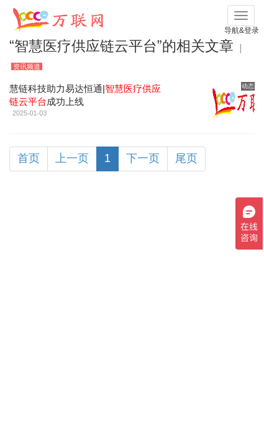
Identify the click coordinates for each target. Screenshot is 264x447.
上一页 (72, 158)
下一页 (143, 158)
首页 (28, 158)
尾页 (186, 158)
